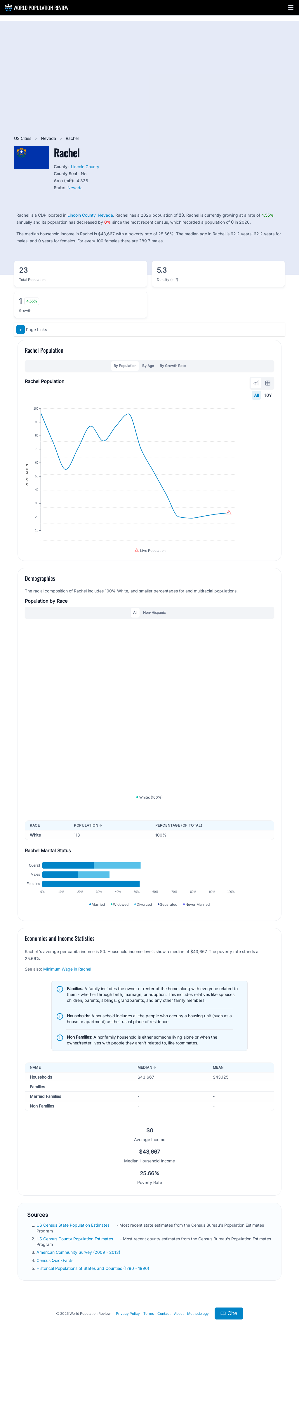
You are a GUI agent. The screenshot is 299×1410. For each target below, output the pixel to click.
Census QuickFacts (55, 1316)
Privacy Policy (128, 1370)
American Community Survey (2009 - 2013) (78, 1308)
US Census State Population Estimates (73, 1281)
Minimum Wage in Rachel (67, 1025)
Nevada (49, 138)
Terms (148, 1370)
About (179, 1370)
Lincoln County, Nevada (90, 215)
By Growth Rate (173, 366)
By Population (125, 366)
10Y (268, 395)
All (256, 395)
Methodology (198, 1370)
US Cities (23, 138)
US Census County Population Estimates (75, 1295)
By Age (148, 366)
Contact (164, 1370)
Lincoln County (85, 166)
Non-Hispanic (154, 639)
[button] (291, 7)
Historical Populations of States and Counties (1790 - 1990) (93, 1324)
